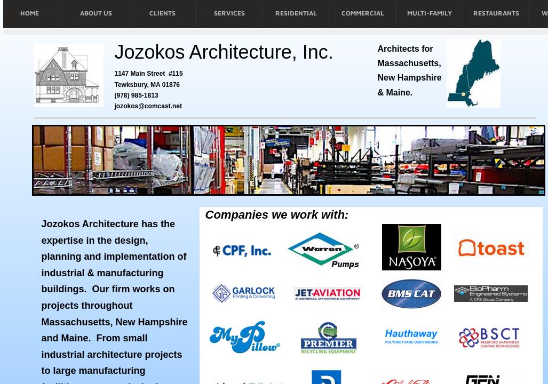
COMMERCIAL (362, 13)
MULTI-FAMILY (429, 13)
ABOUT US (96, 13)
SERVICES (229, 13)
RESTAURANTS (496, 13)
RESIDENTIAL (296, 13)
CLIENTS (162, 13)
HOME (29, 13)
